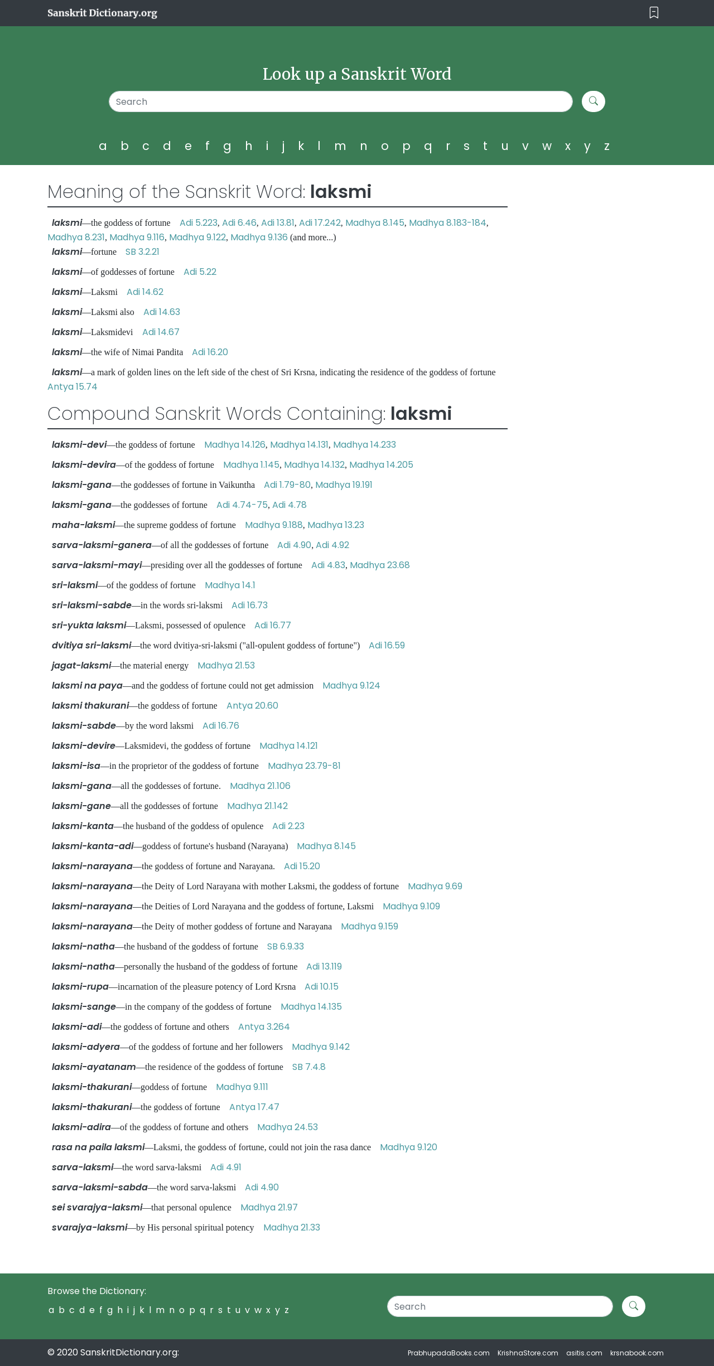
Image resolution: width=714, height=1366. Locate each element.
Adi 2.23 (288, 826)
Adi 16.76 (220, 725)
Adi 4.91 (226, 1167)
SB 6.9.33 (285, 946)
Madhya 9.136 (259, 237)
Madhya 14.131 (299, 444)
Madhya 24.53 (287, 1127)
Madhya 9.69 (435, 886)
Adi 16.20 (210, 352)
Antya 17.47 (254, 1107)
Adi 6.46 (239, 222)
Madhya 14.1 (230, 585)
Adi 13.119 (324, 966)
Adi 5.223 (199, 222)
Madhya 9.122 (197, 237)
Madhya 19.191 (344, 484)
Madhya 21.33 (291, 1227)
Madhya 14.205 (381, 464)
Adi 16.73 (249, 605)
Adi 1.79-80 (287, 484)
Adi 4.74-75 (242, 504)
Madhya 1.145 (251, 464)
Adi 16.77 (272, 625)
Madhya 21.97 (269, 1207)
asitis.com (584, 1353)
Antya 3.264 (264, 1026)
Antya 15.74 (72, 386)
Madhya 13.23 (335, 525)
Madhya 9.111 (242, 1087)
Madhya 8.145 (374, 222)
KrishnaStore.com (528, 1353)
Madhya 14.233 (364, 444)
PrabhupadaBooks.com (449, 1353)
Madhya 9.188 (274, 525)
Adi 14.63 (161, 312)
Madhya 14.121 (288, 745)
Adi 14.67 (161, 332)
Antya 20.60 (252, 705)
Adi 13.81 (278, 222)
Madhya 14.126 (235, 444)
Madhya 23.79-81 (304, 765)
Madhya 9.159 (369, 926)
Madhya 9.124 (351, 685)
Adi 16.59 (387, 645)
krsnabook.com (637, 1353)
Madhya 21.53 (226, 665)
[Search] (341, 101)
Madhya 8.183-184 (447, 222)
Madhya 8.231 (76, 237)
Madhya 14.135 (311, 1006)
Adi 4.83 (328, 565)
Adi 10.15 (322, 986)
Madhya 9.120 (408, 1147)
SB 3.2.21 (143, 251)
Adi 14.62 (145, 291)
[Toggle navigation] (654, 13)
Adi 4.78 (289, 504)
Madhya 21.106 (260, 785)
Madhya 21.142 (257, 806)
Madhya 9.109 (411, 906)
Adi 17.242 (320, 222)
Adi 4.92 (332, 545)
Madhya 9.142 (321, 1046)
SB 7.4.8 (309, 1066)
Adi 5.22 (200, 271)
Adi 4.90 (294, 545)
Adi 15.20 (302, 866)
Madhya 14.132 (314, 464)
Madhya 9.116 (137, 237)
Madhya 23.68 (380, 565)
